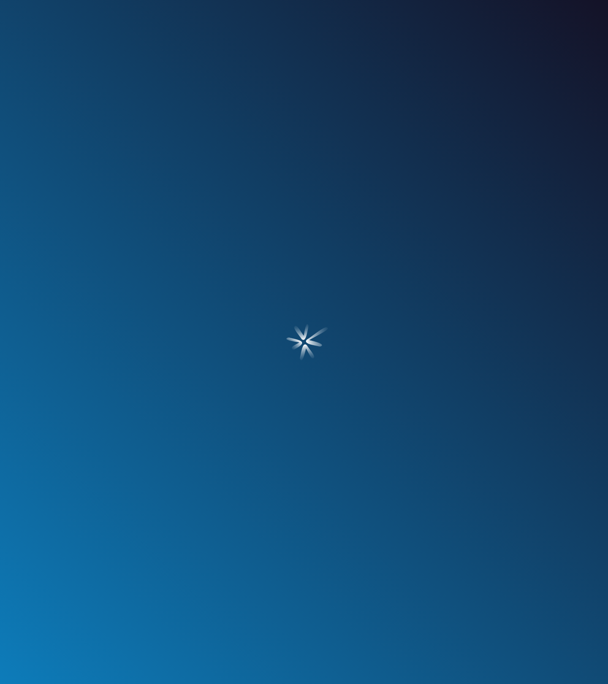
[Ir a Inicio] (304, 26)
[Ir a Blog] (94, 377)
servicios (206, 75)
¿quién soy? (118, 75)
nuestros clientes (304, 75)
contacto (490, 75)
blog (401, 75)
